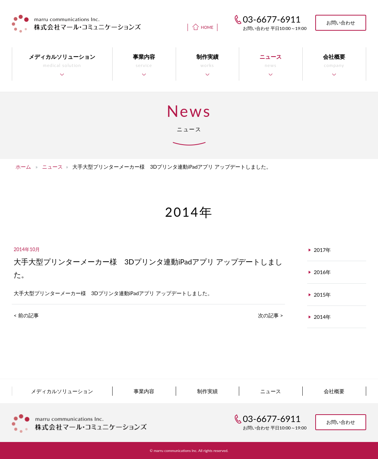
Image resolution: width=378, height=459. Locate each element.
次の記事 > (270, 315)
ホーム (23, 166)
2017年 (322, 250)
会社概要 (334, 391)
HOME (207, 27)
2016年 (322, 272)
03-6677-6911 (272, 418)
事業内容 (144, 391)
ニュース (52, 166)
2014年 (322, 317)
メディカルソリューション (62, 391)
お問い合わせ (340, 23)
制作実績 (207, 391)
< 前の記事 (26, 315)
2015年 (322, 294)
